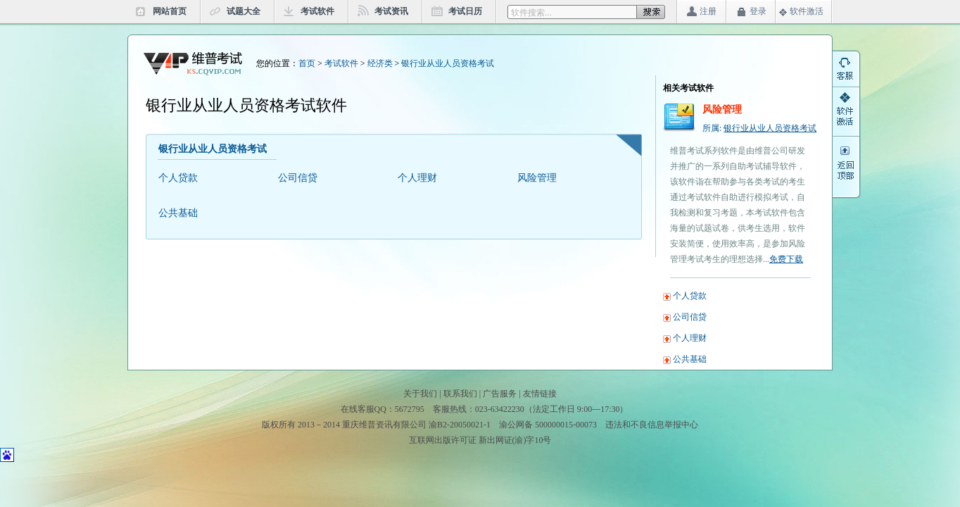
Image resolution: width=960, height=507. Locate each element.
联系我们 (460, 394)
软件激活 (806, 11)
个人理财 (417, 178)
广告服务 (500, 394)
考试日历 (465, 11)
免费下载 (786, 259)
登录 (758, 11)
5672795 (409, 409)
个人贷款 (178, 178)
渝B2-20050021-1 (460, 425)
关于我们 (420, 394)
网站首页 (170, 11)
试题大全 (243, 11)
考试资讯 (391, 11)
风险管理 (537, 178)
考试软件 (317, 11)
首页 (306, 63)
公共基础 (178, 213)
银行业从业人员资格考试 (447, 63)
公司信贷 (297, 178)
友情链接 (540, 394)
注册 (708, 11)
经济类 (380, 63)
